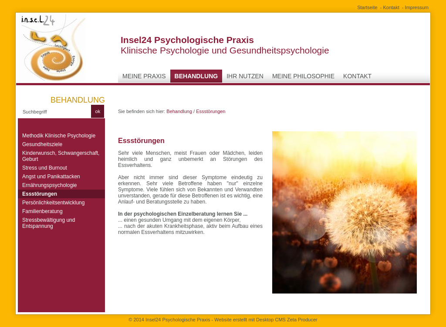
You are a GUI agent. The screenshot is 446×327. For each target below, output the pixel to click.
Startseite (367, 7)
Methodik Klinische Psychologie (58, 136)
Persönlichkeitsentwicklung (53, 203)
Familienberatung (42, 211)
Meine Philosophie (303, 76)
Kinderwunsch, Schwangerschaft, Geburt (60, 156)
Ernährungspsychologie (49, 185)
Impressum (417, 7)
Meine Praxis (144, 76)
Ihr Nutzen (245, 76)
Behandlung (196, 76)
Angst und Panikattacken (51, 177)
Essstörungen (39, 194)
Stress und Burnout (44, 168)
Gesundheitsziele (42, 144)
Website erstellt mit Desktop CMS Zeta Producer (265, 319)
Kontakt (391, 7)
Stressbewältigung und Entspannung (48, 223)
